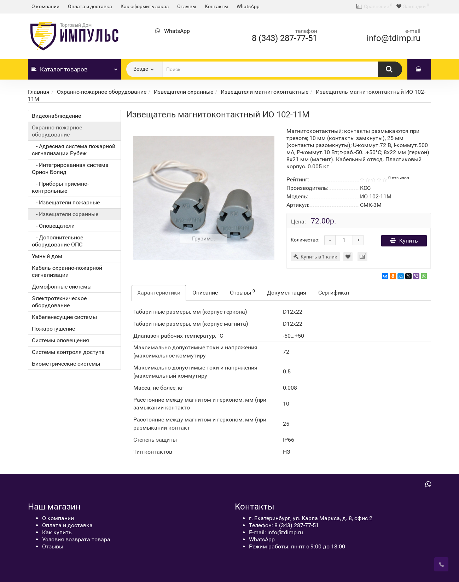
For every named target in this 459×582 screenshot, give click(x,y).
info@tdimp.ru (393, 38)
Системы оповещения (60, 340)
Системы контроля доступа (68, 352)
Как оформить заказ (145, 6)
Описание (205, 292)
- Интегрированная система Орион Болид (70, 168)
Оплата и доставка (90, 6)
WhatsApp (248, 6)
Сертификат (334, 292)
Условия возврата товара (76, 539)
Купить (404, 240)
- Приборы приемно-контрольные (60, 187)
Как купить (57, 532)
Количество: (305, 240)
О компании (45, 6)
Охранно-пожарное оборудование (101, 91)
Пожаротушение (53, 328)
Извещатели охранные (183, 91)
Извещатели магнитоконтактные (264, 91)
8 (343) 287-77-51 (284, 38)
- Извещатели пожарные (66, 202)
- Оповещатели (53, 225)
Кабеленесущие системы (64, 317)
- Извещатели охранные (65, 214)
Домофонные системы (62, 286)
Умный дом (47, 256)
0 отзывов (398, 177)
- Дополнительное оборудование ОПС (57, 241)
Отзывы (186, 6)
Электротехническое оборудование (59, 302)
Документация (286, 292)
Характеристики (158, 292)
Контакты (216, 6)
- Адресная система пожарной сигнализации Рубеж (73, 150)
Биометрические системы (66, 363)
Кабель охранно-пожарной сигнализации (67, 271)
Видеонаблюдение (56, 115)
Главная (39, 91)
